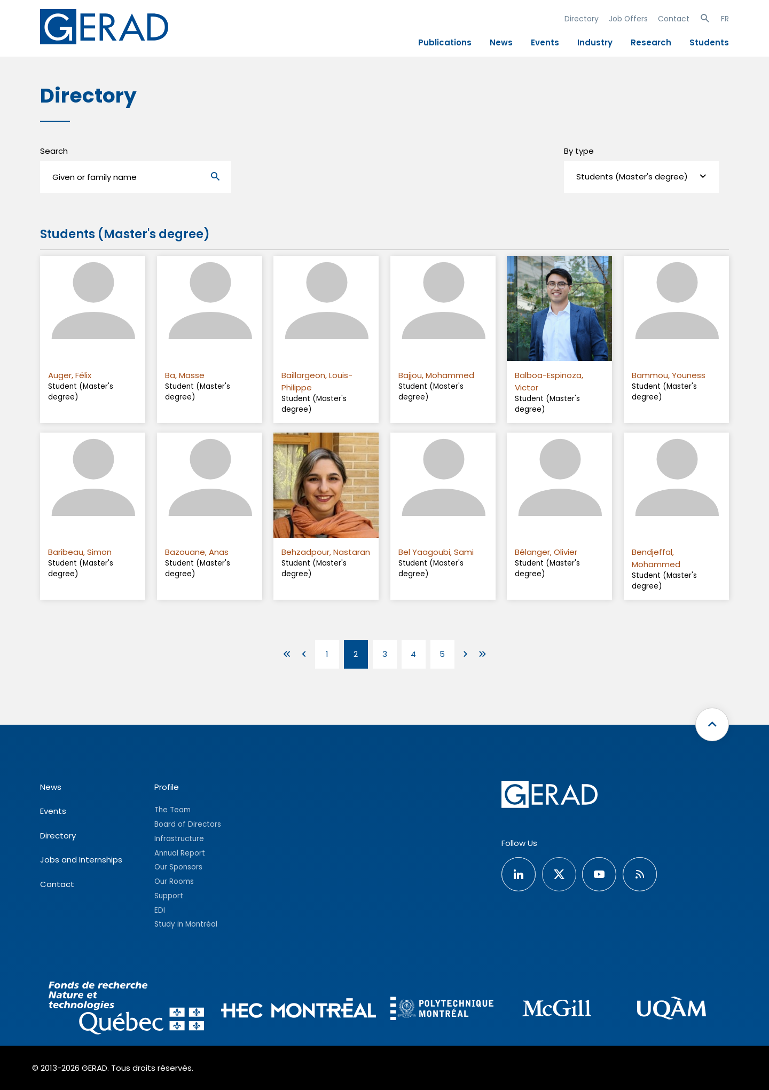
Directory (581, 18)
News (501, 42)
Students (709, 42)
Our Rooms (174, 881)
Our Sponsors (178, 867)
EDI (159, 910)
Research (651, 42)
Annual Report (179, 853)
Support (168, 896)
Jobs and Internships (81, 859)
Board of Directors (187, 824)
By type (579, 150)
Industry (595, 42)
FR (725, 18)
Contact (673, 18)
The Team (172, 810)
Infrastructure (179, 839)
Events (545, 42)
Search (54, 150)
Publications (445, 42)
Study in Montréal (185, 924)
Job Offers (628, 18)
